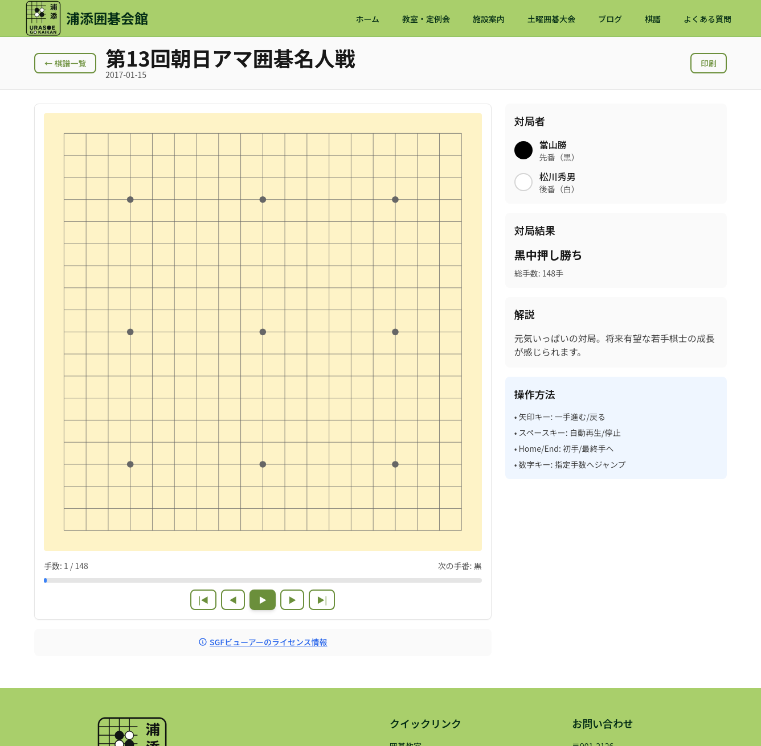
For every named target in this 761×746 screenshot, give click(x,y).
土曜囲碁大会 (551, 18)
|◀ (203, 599)
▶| (322, 599)
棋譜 (653, 18)
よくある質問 (707, 18)
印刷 (709, 63)
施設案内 (489, 18)
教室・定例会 (426, 18)
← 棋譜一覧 (65, 63)
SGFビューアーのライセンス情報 (263, 642)
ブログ (610, 18)
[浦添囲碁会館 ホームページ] (86, 18)
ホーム (367, 18)
